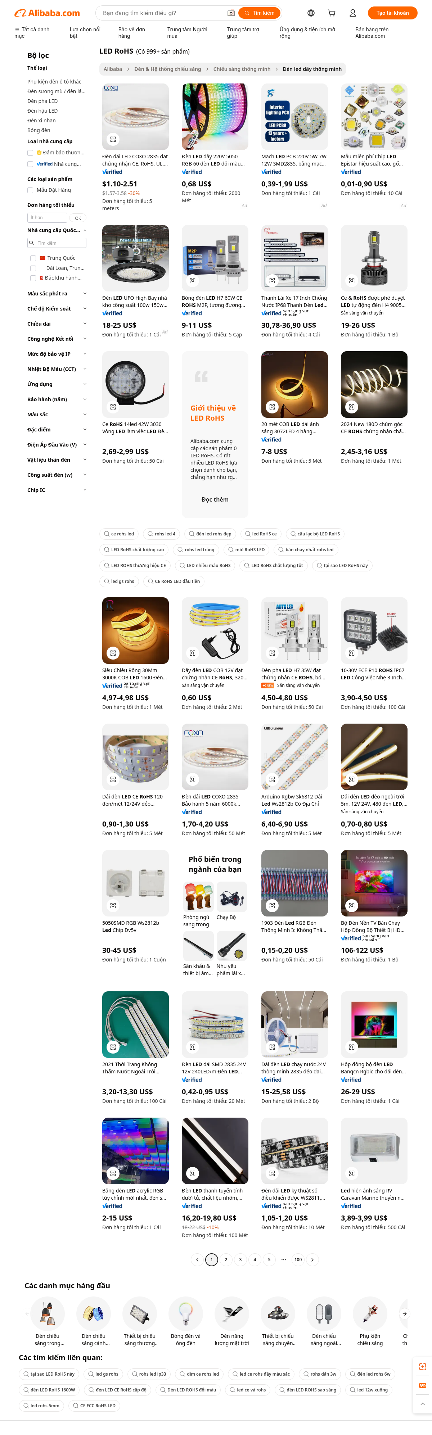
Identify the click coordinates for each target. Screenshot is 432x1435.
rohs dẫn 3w (319, 1374)
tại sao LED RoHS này (342, 565)
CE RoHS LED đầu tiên (174, 581)
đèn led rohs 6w (370, 1374)
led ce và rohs (248, 1390)
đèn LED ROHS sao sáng (307, 1390)
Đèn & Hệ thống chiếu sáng (167, 68)
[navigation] (55, 656)
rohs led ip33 (149, 1374)
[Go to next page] (312, 1259)
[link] (422, 1366)
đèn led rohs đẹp (210, 534)
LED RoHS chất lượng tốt (273, 565)
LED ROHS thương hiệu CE (135, 565)
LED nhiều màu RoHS (205, 565)
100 (298, 1260)
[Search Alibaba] (162, 13)
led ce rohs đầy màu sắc (261, 1374)
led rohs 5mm (41, 1406)
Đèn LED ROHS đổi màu (188, 1390)
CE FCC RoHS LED (94, 1406)
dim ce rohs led (199, 1374)
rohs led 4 (161, 534)
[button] (231, 13)
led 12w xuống (369, 1390)
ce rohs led (119, 534)
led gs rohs (119, 581)
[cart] (333, 14)
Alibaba (113, 68)
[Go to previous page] (197, 1259)
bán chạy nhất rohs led (305, 550)
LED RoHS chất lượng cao (134, 550)
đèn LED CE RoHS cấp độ (118, 1390)
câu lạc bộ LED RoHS (315, 534)
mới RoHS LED (246, 550)
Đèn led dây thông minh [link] (312, 68)
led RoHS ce (261, 534)
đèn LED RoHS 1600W (49, 1390)
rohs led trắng (195, 550)
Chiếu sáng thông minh (242, 68)
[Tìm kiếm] (259, 13)
